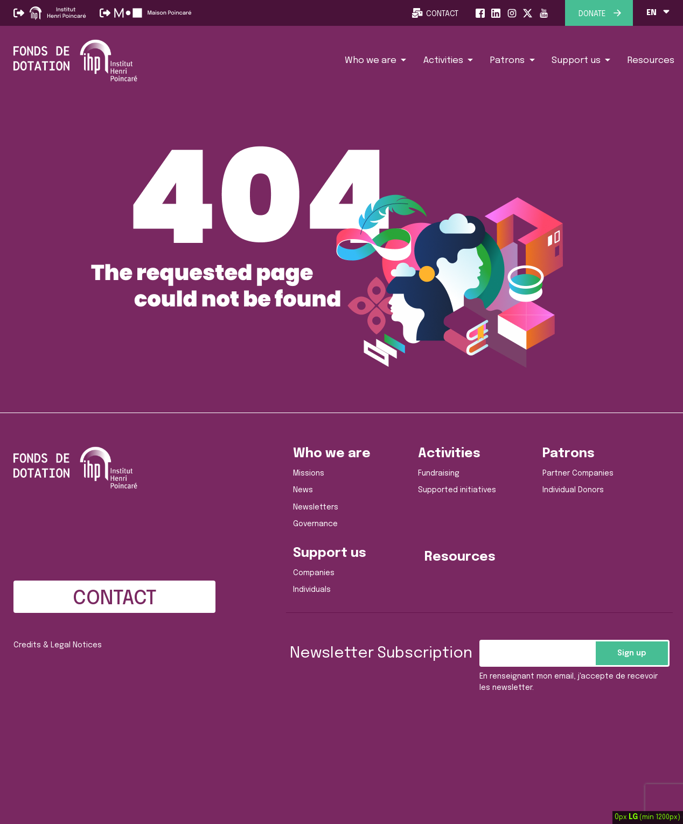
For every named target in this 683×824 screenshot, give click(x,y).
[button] (375, 60)
